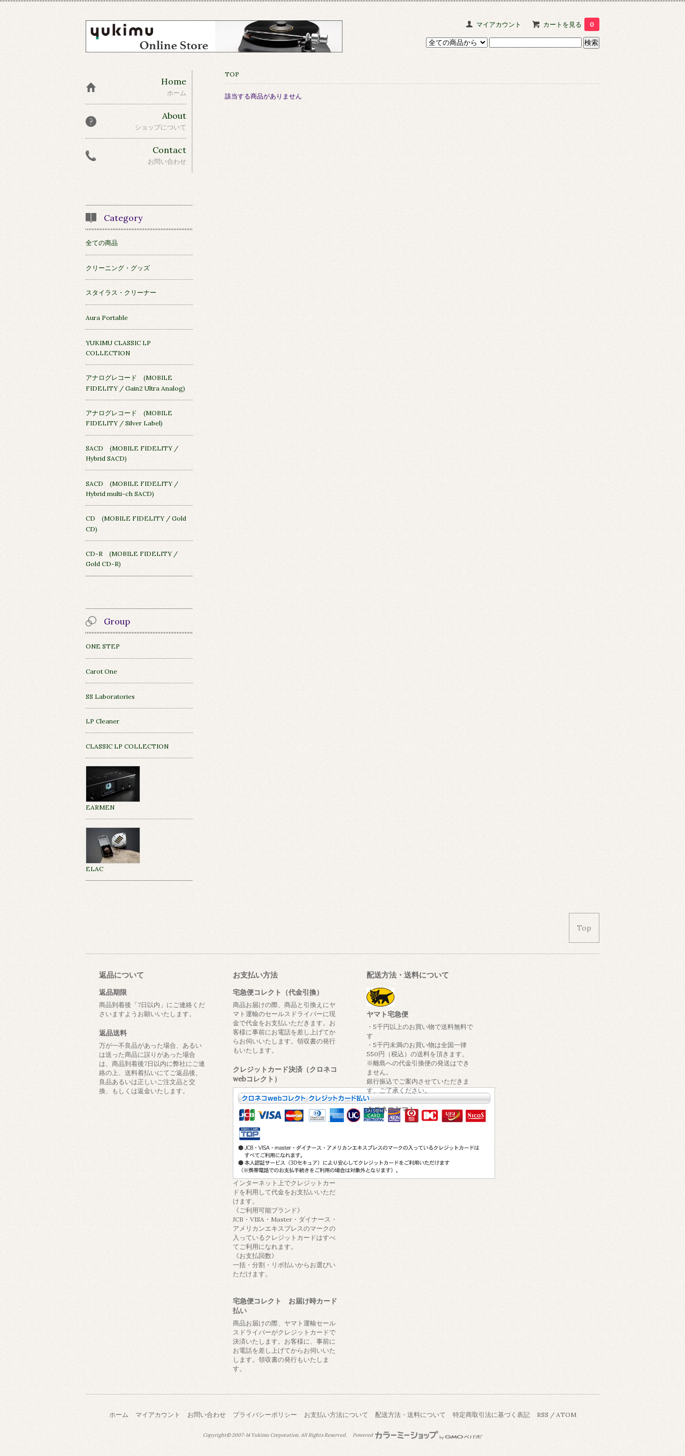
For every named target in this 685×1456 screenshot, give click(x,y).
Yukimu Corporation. (275, 1435)
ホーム (118, 1415)
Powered (418, 1435)
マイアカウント (498, 24)
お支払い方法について (336, 1415)
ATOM (566, 1415)
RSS (543, 1415)
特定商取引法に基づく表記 (491, 1415)
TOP (232, 74)
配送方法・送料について (410, 1415)
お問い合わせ (206, 1415)
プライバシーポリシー (265, 1415)
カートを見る (571, 24)
